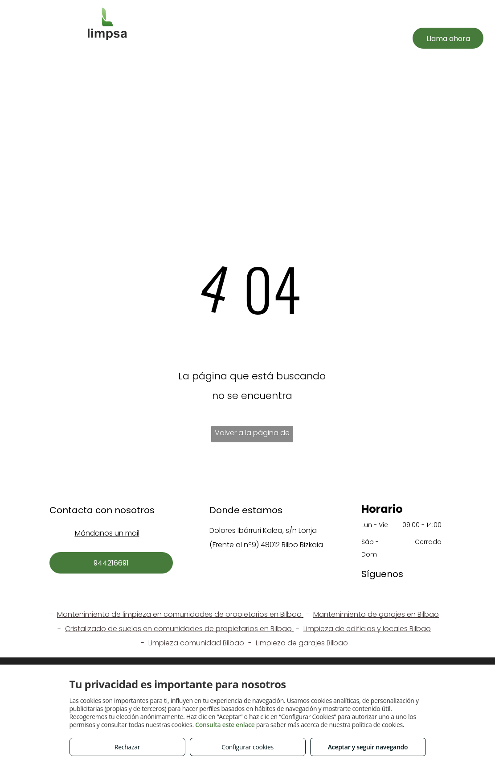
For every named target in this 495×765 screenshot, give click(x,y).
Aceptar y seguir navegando (368, 747)
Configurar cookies (247, 747)
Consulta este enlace (224, 724)
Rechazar (127, 747)
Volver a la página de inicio (252, 435)
